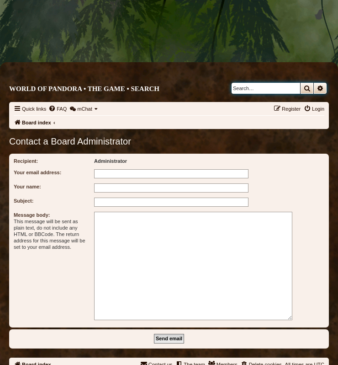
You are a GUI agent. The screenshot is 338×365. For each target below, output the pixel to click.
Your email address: (37, 172)
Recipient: (26, 161)
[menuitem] (57, 108)
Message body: (32, 215)
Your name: (27, 186)
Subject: (23, 201)
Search (145, 88)
